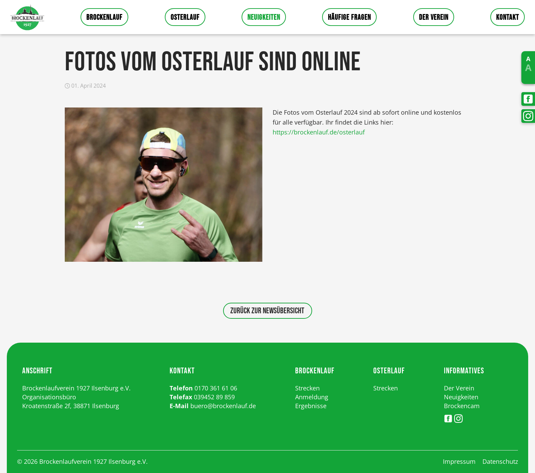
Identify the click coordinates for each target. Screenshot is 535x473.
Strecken (307, 388)
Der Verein (433, 17)
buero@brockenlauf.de (223, 406)
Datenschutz (500, 461)
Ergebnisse (311, 406)
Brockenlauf (104, 17)
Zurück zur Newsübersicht (267, 311)
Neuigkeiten (263, 17)
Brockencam (462, 406)
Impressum (459, 461)
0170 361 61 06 (215, 388)
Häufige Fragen (349, 17)
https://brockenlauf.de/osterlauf (319, 132)
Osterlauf (185, 17)
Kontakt (507, 17)
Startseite (27, 17)
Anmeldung (311, 397)
